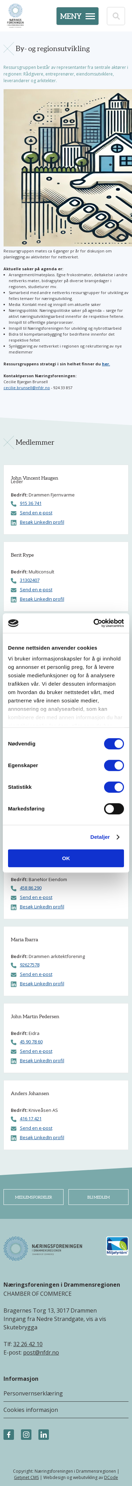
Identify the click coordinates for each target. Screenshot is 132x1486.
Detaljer (100, 837)
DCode (111, 1477)
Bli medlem (98, 1197)
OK (66, 858)
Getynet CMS (26, 1477)
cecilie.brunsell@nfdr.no (26, 387)
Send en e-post (36, 512)
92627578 (29, 965)
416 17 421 (31, 1118)
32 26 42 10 (28, 1344)
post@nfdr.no (41, 1352)
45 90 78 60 (31, 1042)
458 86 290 (31, 888)
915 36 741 (31, 503)
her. (106, 363)
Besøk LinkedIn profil (42, 522)
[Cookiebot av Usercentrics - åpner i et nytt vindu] (94, 623)
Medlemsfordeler (33, 1197)
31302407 (29, 580)
